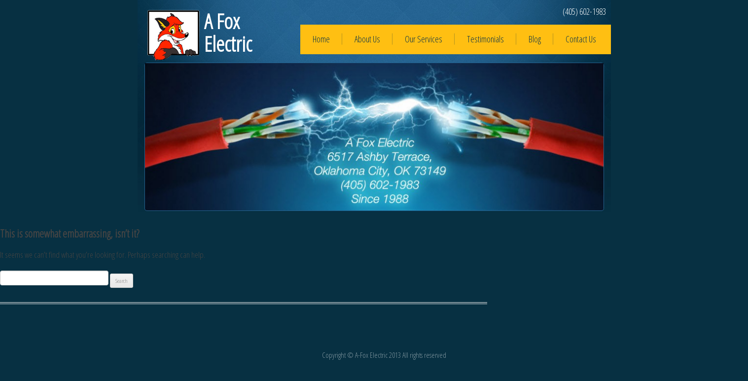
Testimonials (485, 39)
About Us (367, 39)
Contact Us (581, 39)
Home (321, 39)
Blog (535, 39)
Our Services (423, 39)
